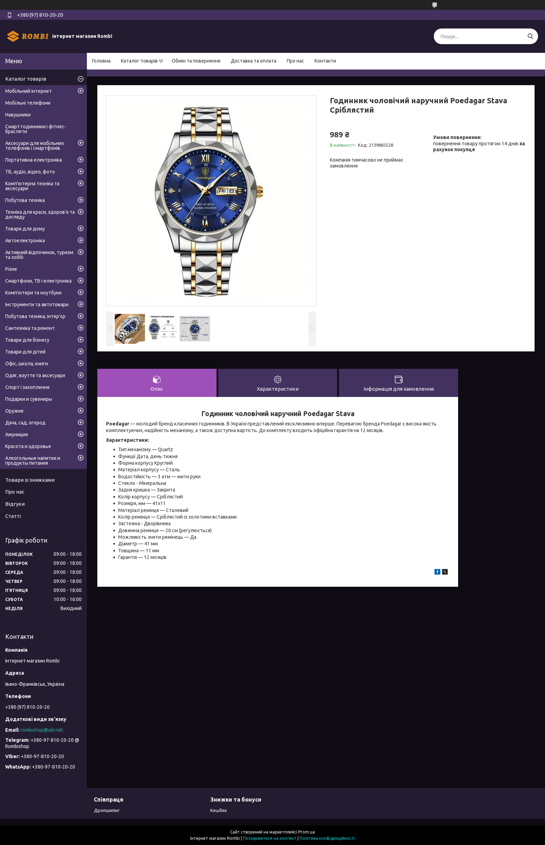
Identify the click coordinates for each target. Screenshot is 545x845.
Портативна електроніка (33, 160)
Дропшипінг (107, 810)
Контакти (325, 61)
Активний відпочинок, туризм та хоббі (39, 255)
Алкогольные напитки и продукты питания (32, 460)
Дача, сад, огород (25, 422)
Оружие (14, 411)
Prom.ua (306, 832)
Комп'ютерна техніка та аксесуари (32, 186)
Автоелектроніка (25, 240)
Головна (101, 61)
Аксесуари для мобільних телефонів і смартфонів (34, 145)
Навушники (18, 114)
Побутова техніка (25, 200)
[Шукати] (530, 36)
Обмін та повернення (196, 61)
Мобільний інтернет (28, 91)
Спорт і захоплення (27, 387)
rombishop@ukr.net (42, 730)
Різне (11, 269)
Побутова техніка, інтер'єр (35, 316)
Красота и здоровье (28, 446)
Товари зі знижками (30, 480)
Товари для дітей (25, 352)
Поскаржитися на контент (269, 838)
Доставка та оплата (253, 61)
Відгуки (15, 504)
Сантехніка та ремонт (30, 328)
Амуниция (16, 434)
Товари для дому (25, 228)
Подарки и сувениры (28, 399)
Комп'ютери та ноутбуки (33, 292)
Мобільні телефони (27, 103)
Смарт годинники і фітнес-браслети (35, 129)
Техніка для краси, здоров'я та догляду (40, 214)
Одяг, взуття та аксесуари (35, 375)
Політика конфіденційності (327, 838)
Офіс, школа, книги (26, 363)
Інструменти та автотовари (36, 304)
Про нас (295, 61)
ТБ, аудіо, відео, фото (30, 171)
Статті (13, 516)
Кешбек (218, 810)
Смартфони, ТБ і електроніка (38, 281)
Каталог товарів (139, 61)
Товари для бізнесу (27, 340)
